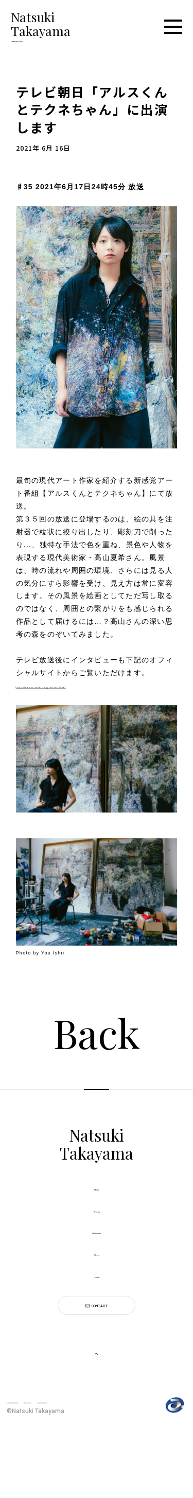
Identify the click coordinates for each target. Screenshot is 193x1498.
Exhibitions (97, 1251)
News (97, 1280)
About (96, 1307)
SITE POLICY (79, 1456)
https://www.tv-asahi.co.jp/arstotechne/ (89, 690)
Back (96, 1037)
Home (96, 1195)
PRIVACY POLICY (31, 1456)
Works (96, 1224)
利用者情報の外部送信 (43, 1469)
